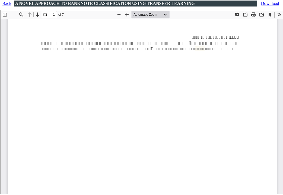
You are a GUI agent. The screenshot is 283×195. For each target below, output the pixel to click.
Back (6, 3)
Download (270, 3)
